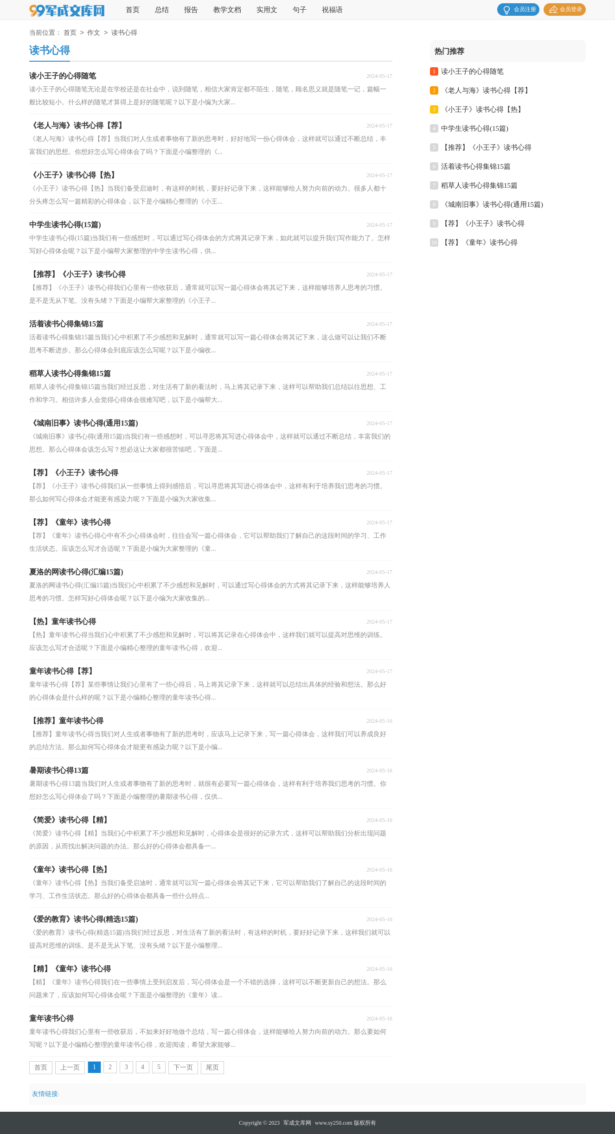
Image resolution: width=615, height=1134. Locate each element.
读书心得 (124, 33)
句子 (300, 9)
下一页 (183, 1067)
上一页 (70, 1067)
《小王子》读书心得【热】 (483, 109)
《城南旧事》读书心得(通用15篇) (492, 204)
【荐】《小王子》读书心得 (483, 223)
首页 (133, 9)
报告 (191, 9)
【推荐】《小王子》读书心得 (486, 147)
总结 (162, 9)
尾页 (212, 1067)
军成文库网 (297, 1123)
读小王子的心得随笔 (472, 71)
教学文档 (227, 9)
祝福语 (332, 9)
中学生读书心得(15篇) (474, 128)
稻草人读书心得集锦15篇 (479, 185)
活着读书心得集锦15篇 (476, 166)
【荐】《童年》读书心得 (479, 242)
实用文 (266, 9)
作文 (93, 33)
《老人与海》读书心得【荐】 (486, 90)
